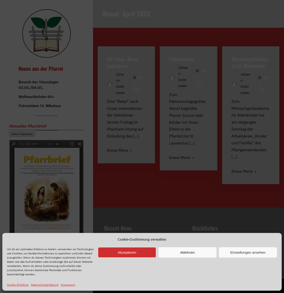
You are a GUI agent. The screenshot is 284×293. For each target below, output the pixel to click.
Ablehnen (187, 252)
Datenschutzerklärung (44, 284)
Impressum (68, 284)
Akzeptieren (127, 252)
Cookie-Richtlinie (18, 284)
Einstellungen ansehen (248, 252)
